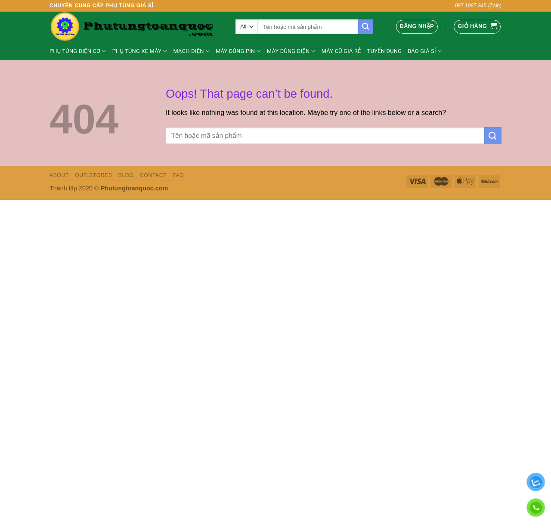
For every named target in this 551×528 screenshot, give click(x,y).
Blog (126, 175)
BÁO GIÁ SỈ (425, 51)
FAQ (178, 175)
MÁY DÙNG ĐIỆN (291, 51)
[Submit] (365, 26)
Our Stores (93, 175)
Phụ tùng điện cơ (78, 51)
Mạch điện (191, 51)
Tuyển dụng (384, 51)
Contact (153, 175)
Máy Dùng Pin (238, 51)
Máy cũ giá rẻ (341, 51)
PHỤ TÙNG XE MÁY (139, 51)
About (59, 175)
